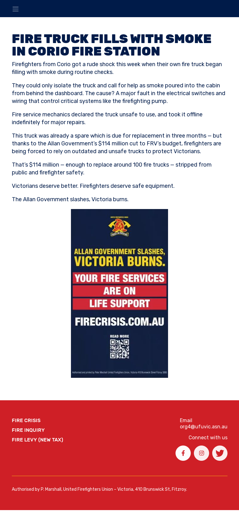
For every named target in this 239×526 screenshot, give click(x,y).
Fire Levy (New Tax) (37, 440)
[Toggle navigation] (15, 9)
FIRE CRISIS (26, 420)
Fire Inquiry (28, 430)
